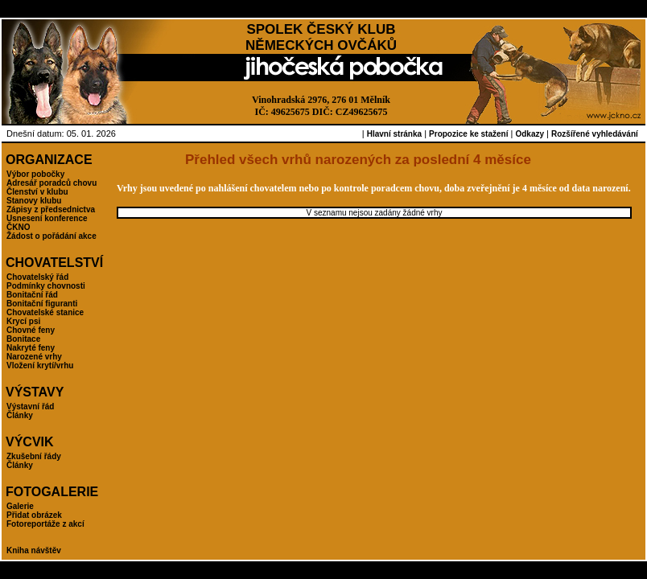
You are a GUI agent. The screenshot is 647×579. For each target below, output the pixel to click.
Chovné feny (30, 330)
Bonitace (23, 339)
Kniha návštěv (33, 550)
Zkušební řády (33, 456)
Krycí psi (23, 321)
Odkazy (529, 133)
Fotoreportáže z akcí (45, 523)
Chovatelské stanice (45, 312)
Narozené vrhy (34, 356)
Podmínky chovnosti (45, 285)
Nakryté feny (30, 347)
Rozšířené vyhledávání (594, 133)
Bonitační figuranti (41, 303)
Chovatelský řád (37, 277)
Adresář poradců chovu (51, 183)
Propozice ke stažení (468, 133)
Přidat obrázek (34, 515)
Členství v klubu (37, 191)
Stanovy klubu (33, 200)
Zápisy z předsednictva (50, 209)
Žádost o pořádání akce (51, 236)
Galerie (20, 506)
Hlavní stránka (394, 133)
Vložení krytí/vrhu (39, 365)
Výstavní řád (30, 406)
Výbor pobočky (35, 174)
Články (19, 415)
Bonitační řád (32, 294)
